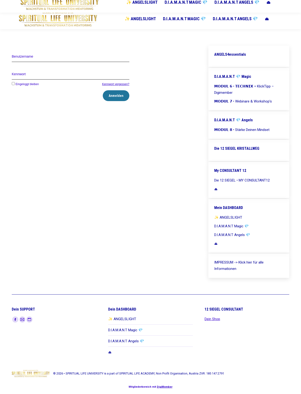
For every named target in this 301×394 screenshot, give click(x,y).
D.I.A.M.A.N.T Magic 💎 (125, 330)
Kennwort (19, 74)
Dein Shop (212, 319)
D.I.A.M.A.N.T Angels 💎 (126, 341)
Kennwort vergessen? (115, 84)
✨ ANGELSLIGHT (122, 319)
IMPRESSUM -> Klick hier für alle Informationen (239, 265)
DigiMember (164, 386)
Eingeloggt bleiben (25, 84)
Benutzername (22, 56)
